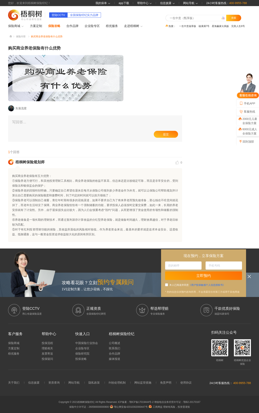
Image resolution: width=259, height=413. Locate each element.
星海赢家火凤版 (220, 26)
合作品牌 (72, 26)
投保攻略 (81, 358)
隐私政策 (94, 382)
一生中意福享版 (187, 26)
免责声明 (165, 382)
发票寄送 (47, 353)
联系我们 (114, 348)
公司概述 (114, 343)
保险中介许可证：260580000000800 (89, 406)
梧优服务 (112, 26)
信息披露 (167, 3)
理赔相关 (47, 348)
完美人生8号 (238, 26)
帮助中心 (144, 3)
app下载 (124, 3)
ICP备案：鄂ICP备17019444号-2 (136, 402)
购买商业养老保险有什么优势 (47, 36)
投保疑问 (47, 358)
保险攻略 (54, 26)
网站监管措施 (142, 382)
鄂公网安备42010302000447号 (129, 406)
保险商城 (16, 26)
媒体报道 (114, 358)
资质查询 (54, 382)
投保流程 (47, 343)
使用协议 (186, 382)
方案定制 (36, 26)
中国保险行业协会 (86, 343)
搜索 (233, 17)
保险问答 (21, 36)
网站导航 (74, 382)
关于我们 (13, 382)
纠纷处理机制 (117, 382)
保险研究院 (82, 353)
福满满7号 (204, 26)
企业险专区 (92, 26)
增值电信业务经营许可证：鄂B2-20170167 (177, 402)
